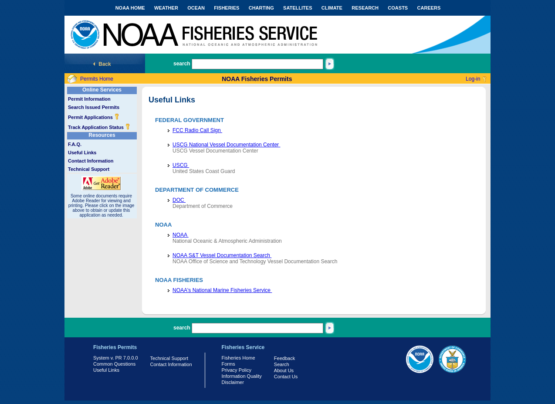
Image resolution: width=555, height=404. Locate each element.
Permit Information (89, 99)
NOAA (181, 235)
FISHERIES (226, 7)
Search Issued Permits (93, 107)
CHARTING (261, 7)
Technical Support (88, 169)
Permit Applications (93, 117)
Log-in (473, 79)
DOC (179, 200)
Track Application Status (99, 127)
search (181, 64)
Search (281, 364)
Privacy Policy (236, 370)
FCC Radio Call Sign (197, 130)
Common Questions (114, 364)
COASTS (398, 7)
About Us (284, 370)
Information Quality (242, 376)
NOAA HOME (130, 7)
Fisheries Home (238, 357)
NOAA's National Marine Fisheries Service (222, 290)
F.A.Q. (74, 144)
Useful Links (82, 152)
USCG (181, 165)
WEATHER (166, 7)
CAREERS (429, 7)
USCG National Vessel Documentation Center (226, 145)
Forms (228, 364)
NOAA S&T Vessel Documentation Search (222, 255)
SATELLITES (297, 7)
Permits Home (96, 79)
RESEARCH (365, 7)
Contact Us (286, 376)
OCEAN (196, 7)
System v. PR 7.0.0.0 (115, 357)
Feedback (284, 358)
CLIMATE (331, 7)
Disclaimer (233, 382)
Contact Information (91, 160)
